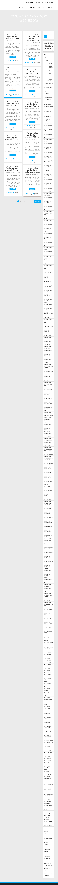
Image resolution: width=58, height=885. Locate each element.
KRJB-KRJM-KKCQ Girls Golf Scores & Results (48, 298)
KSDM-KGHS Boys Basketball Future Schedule (47, 677)
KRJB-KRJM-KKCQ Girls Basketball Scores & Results (48, 200)
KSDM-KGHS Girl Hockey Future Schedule (47, 720)
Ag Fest (45, 806)
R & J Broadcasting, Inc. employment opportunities (48, 864)
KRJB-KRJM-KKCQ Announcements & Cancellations (48, 480)
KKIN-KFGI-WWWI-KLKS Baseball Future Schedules (48, 559)
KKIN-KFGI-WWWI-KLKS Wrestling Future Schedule (48, 515)
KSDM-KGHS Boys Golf (48, 779)
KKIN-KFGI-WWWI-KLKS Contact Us (48, 117)
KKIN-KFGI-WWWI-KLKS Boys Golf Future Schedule (48, 587)
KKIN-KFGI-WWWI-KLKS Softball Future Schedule (48, 573)
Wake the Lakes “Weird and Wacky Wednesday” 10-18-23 (12, 168)
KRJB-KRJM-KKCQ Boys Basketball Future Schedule (48, 182)
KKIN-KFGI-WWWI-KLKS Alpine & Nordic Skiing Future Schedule (48, 545)
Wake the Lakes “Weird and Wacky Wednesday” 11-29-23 (32, 72)
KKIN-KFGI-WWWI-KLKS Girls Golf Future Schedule (48, 602)
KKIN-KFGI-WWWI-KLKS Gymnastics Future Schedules (48, 529)
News (45, 55)
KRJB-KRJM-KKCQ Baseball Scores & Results (48, 256)
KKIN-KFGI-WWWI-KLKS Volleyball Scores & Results (48, 364)
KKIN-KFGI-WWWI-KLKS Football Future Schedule (48, 353)
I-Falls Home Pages (48, 7)
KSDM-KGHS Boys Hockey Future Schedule (47, 706)
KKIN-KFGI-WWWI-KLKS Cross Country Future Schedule (48, 427)
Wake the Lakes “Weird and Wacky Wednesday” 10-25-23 (12, 137)
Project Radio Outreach (48, 104)
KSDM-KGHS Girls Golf (48, 789)
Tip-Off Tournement (48, 822)
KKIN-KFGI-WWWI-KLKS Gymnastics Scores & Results (48, 534)
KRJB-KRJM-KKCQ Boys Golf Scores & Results (48, 284)
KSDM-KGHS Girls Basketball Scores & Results (48, 697)
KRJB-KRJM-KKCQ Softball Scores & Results (48, 270)
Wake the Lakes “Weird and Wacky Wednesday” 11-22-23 (12, 103)
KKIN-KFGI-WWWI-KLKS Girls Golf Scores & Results (48, 607)
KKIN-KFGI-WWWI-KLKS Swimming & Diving (48, 406)
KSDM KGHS (46, 769)
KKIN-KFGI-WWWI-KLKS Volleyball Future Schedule (48, 369)
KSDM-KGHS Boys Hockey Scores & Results (47, 711)
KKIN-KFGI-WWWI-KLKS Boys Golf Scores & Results (48, 593)
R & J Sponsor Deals (48, 97)
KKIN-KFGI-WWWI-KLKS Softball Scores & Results (48, 578)
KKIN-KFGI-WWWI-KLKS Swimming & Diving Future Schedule (48, 412)
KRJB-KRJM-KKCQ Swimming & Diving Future (48, 168)
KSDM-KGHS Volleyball (48, 652)
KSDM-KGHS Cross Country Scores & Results (47, 776)
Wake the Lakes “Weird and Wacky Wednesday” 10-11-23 (32, 170)
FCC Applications (47, 101)
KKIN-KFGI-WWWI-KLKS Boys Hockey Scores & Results (48, 475)
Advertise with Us (47, 860)
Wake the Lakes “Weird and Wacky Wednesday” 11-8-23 (32, 104)
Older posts (37, 201)
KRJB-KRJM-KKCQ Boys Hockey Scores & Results (48, 205)
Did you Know (46, 88)
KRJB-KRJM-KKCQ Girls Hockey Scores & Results (48, 227)
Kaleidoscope (46, 873)
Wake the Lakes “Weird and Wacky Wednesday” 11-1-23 (32, 135)
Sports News (46, 99)
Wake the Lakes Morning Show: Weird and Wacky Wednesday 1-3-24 (32, 37)
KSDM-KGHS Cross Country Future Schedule (47, 765)
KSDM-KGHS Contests (48, 640)
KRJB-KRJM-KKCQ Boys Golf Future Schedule (48, 279)
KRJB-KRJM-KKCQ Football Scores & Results (48, 133)
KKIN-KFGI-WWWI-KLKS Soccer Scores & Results (48, 401)
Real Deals (46, 849)
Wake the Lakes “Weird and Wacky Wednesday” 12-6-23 (12, 70)
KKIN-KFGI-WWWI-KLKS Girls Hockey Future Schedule (48, 501)
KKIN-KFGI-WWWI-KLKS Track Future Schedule (48, 616)
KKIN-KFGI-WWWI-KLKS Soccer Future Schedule (48, 396)
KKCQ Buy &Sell (47, 856)
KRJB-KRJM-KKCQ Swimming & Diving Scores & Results (48, 173)
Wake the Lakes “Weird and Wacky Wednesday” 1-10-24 (12, 36)
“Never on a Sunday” (48, 94)
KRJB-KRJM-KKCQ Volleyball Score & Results (48, 146)
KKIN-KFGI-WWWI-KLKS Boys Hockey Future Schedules (48, 470)
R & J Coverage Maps (48, 858)
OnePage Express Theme (41, 882)
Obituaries (46, 842)
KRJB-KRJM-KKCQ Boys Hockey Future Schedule (48, 211)
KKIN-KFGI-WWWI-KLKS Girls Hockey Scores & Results (48, 506)
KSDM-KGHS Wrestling (48, 662)
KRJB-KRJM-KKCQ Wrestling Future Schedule (48, 236)
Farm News (48, 78)
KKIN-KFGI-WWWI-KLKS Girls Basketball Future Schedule (48, 456)
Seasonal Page (47, 813)
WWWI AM (10, 60)
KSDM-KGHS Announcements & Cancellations (47, 636)
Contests (46, 839)
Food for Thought (47, 844)
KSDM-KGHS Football (48, 642)
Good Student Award (48, 833)
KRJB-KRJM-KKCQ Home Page (45, 2)
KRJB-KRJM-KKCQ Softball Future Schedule (48, 265)
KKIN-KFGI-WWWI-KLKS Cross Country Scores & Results (48, 432)
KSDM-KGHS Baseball (48, 740)
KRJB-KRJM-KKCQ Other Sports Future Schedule (48, 319)
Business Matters (47, 831)
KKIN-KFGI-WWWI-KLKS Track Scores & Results (48, 621)
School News (48, 79)
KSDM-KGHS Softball (48, 750)
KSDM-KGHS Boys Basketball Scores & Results (48, 682)
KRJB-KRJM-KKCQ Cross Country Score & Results (48, 159)
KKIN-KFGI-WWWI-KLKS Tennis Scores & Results (48, 387)
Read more (13, 56)
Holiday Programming (48, 851)
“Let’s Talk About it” (48, 870)
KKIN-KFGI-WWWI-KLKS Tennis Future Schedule (48, 382)
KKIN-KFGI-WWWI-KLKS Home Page (29, 7)
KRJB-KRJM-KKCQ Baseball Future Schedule (48, 250)
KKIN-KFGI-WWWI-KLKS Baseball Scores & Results (48, 564)
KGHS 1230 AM (47, 846)
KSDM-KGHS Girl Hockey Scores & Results (47, 725)
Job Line (45, 825)
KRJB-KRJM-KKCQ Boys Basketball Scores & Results (48, 187)
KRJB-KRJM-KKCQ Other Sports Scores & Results (48, 324)
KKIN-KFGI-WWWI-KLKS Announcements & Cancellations (48, 340)
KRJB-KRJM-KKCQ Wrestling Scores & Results (48, 241)
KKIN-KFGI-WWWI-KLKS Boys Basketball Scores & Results (48, 447)
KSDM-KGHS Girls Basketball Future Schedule (47, 691)
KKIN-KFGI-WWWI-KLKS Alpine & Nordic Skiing (48, 540)
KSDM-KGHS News (47, 632)
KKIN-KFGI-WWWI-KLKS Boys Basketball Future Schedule (48, 441)
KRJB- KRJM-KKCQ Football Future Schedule (48, 128)
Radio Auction (46, 868)
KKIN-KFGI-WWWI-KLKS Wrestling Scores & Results (48, 520)
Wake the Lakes (47, 853)
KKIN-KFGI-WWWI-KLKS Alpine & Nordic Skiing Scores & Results (48, 550)
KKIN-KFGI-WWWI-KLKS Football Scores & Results (48, 358)
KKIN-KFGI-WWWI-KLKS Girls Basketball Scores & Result (48, 461)
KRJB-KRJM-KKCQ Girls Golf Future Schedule (48, 293)
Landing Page (30, 2)
